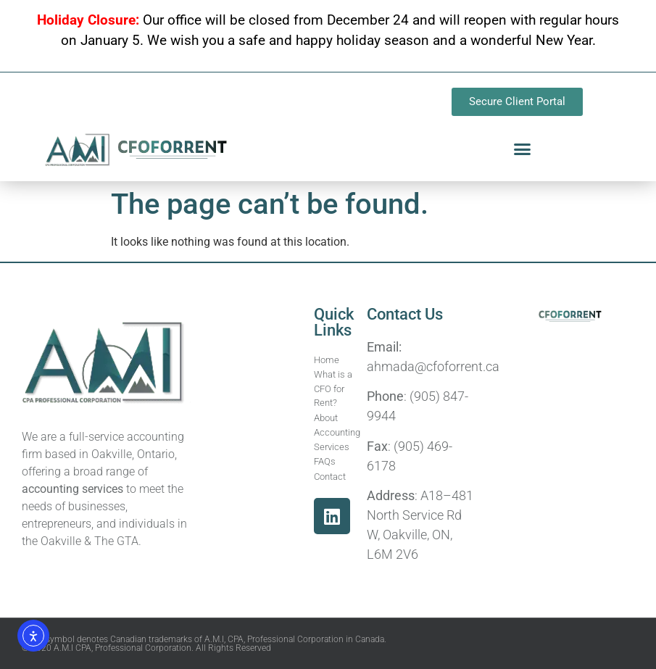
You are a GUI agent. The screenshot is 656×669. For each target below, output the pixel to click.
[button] (522, 149)
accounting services (72, 489)
